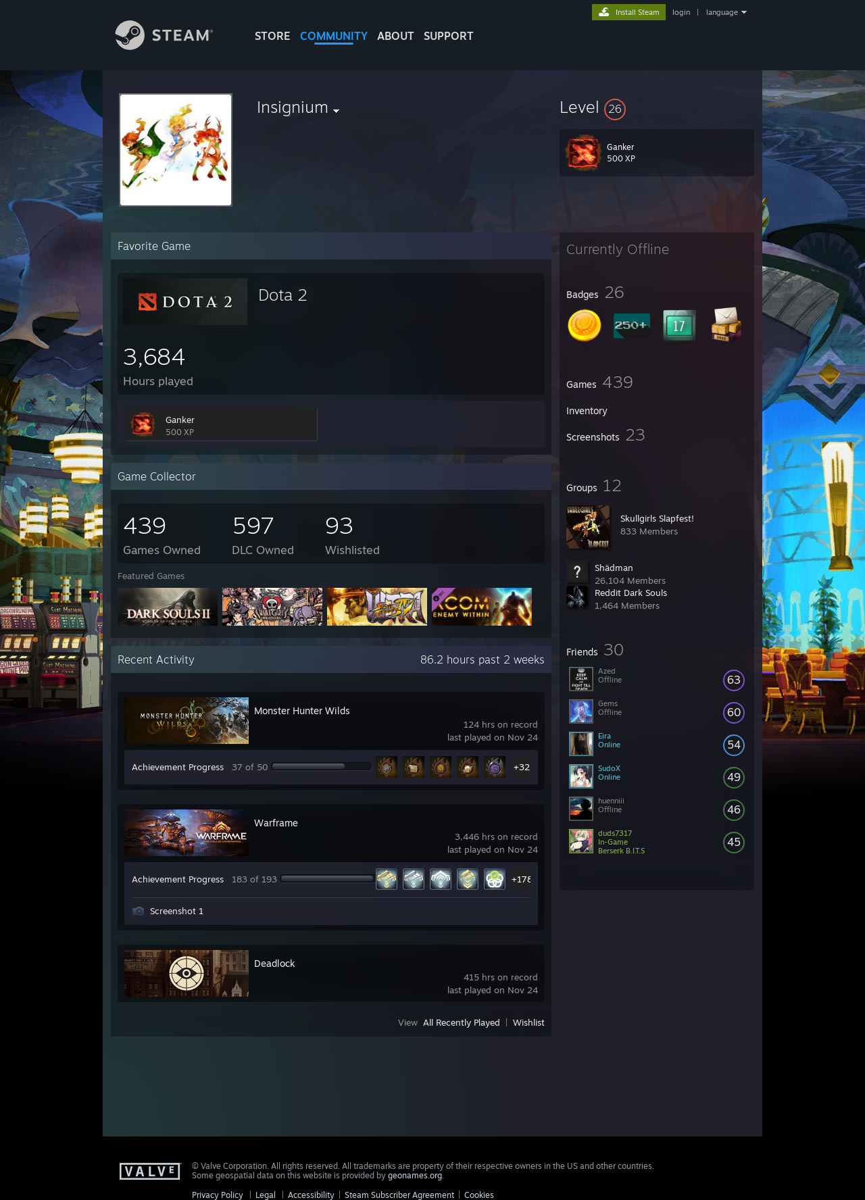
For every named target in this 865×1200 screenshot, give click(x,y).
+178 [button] (522, 879)
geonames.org (415, 1175)
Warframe (276, 822)
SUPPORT (449, 36)
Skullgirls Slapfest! (657, 518)
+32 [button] (522, 766)
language (722, 12)
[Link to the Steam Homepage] (174, 46)
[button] (657, 106)
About (395, 36)
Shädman (614, 567)
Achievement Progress (178, 766)
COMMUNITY (334, 36)
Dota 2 (282, 294)
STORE (273, 36)
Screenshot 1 (176, 910)
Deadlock (274, 963)
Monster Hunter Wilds (302, 710)
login (681, 12)
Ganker (180, 419)
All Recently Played (461, 1022)
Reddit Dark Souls (631, 592)
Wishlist (529, 1022)
